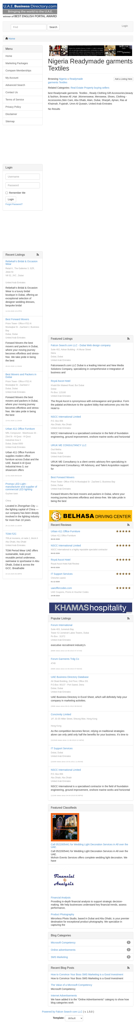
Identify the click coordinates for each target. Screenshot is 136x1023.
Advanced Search (15, 85)
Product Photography (62, 914)
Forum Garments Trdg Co (65, 658)
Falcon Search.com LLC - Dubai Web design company (80, 345)
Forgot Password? (14, 204)
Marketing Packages (16, 63)
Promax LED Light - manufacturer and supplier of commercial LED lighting (21, 486)
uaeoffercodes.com (61, 588)
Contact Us (11, 92)
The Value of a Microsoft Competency (71, 984)
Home (11, 38)
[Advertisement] (23, 146)
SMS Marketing (59, 957)
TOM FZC (10, 533)
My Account (11, 77)
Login (125, 25)
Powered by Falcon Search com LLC (62, 1011)
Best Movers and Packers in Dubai (20, 375)
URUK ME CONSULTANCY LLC (68, 445)
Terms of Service (14, 99)
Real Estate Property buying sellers (90, 87)
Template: (58, 1017)
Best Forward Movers (17, 319)
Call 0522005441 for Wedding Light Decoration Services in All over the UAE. (89, 845)
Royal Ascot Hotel (60, 381)
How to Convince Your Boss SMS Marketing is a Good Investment (87, 974)
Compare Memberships (18, 70)
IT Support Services (62, 573)
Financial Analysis (60, 897)
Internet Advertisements (64, 995)
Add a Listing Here (123, 79)
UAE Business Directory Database (70, 677)
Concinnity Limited (61, 714)
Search (53, 27)
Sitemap (10, 121)
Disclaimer (11, 114)
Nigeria (63, 78)
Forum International (61, 625)
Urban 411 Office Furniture (20, 428)
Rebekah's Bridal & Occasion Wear (21, 262)
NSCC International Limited (66, 416)
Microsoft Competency (63, 942)
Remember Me (17, 192)
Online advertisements (63, 949)
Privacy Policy (13, 106)
